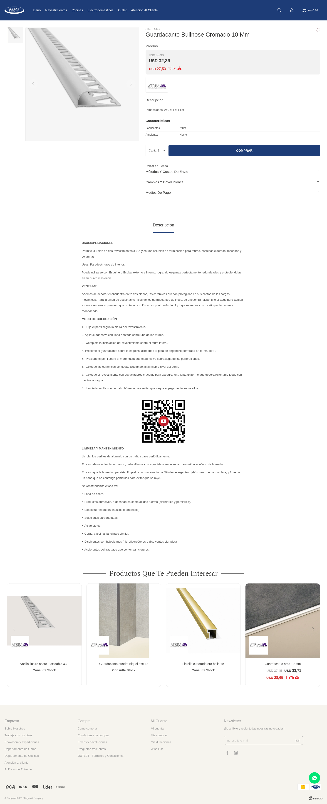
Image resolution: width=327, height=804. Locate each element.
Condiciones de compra (93, 735)
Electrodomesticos (115, 10)
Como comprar (87, 728)
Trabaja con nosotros (18, 735)
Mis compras (159, 735)
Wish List (157, 749)
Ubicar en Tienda (157, 166)
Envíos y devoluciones (92, 742)
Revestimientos (71, 10)
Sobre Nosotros (15, 728)
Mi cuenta (157, 728)
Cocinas (92, 10)
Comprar (244, 150)
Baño (52, 10)
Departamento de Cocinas (22, 755)
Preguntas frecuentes (92, 749)
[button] (315, 639)
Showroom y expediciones (22, 742)
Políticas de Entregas (18, 769)
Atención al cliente (159, 10)
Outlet (137, 10)
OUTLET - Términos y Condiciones (101, 755)
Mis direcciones (161, 742)
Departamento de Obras (20, 749)
